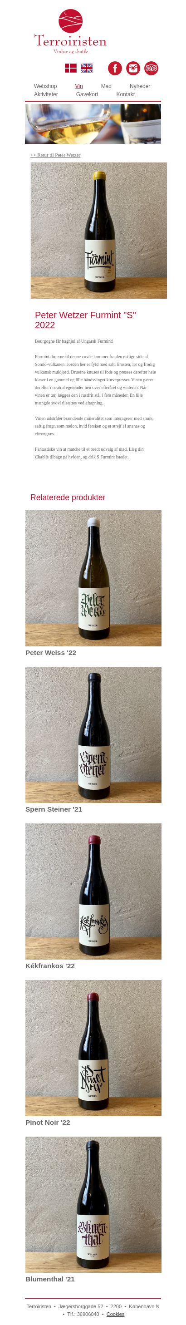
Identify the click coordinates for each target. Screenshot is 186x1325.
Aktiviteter (46, 94)
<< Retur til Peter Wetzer (55, 155)
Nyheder (140, 86)
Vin (79, 86)
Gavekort (87, 94)
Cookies (116, 1314)
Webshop (45, 86)
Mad (106, 86)
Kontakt (125, 94)
